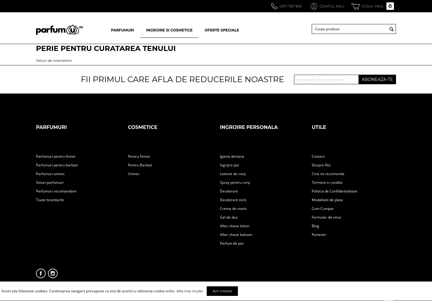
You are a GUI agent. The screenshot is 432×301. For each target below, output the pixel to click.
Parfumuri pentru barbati (57, 165)
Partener (319, 234)
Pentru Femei (139, 156)
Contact (318, 156)
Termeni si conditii (327, 182)
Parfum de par (232, 243)
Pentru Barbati (140, 165)
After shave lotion (234, 225)
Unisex (133, 173)
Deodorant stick (233, 199)
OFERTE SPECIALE (222, 30)
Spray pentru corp (235, 182)
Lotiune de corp (233, 173)
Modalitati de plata (327, 199)
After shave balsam (236, 234)
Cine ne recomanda (328, 173)
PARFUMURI (122, 30)
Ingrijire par (229, 165)
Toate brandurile (50, 199)
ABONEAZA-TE (377, 79)
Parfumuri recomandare (56, 191)
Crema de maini (233, 208)
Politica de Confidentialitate (334, 191)
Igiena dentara (232, 156)
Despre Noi (321, 165)
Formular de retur (326, 217)
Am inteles (222, 291)
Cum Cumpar (323, 208)
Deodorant (229, 191)
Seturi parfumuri (50, 182)
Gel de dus (229, 217)
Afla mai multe (189, 291)
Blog (315, 225)
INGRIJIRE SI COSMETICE (169, 30)
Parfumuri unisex (50, 173)
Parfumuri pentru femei (55, 156)
